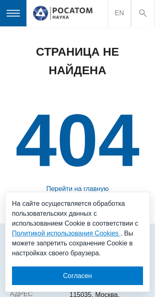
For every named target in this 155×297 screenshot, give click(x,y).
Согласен (77, 275)
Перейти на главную (77, 188)
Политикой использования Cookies (66, 233)
